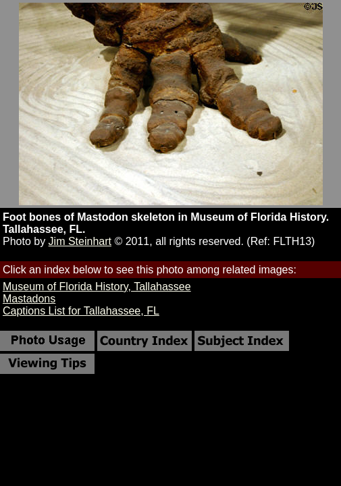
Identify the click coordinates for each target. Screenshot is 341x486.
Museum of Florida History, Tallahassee (97, 286)
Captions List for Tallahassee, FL (81, 311)
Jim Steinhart (80, 241)
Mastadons (29, 298)
